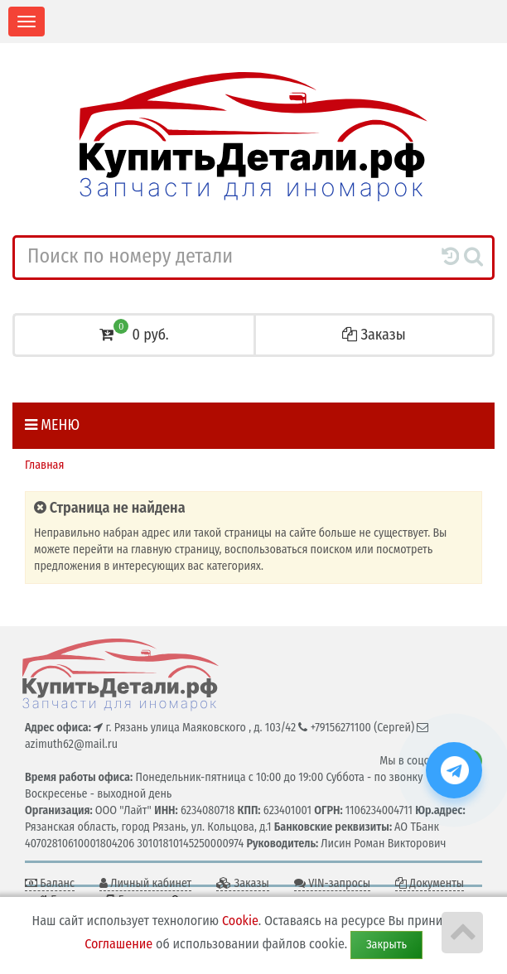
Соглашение (118, 944)
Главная (44, 465)
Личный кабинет (145, 883)
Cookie (240, 920)
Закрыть (386, 945)
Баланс (50, 883)
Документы (429, 883)
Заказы (374, 334)
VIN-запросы (332, 883)
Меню (52, 425)
